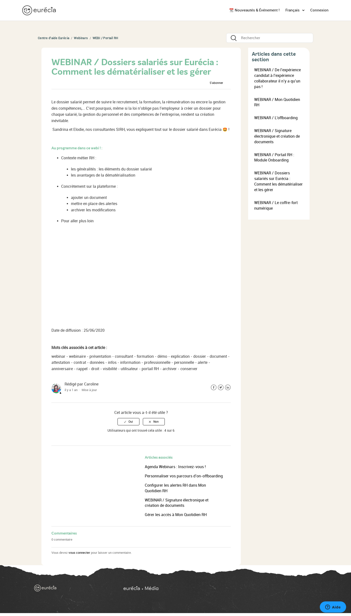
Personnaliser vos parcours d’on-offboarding (184, 476)
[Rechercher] (269, 38)
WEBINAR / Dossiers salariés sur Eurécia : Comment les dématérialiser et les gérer (278, 181)
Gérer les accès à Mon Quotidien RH (176, 514)
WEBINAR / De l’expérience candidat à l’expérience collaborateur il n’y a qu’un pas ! (277, 78)
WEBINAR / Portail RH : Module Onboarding (274, 157)
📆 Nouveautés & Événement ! (254, 10)
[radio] (128, 421)
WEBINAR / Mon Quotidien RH (277, 102)
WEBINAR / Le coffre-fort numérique (276, 205)
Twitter (221, 387)
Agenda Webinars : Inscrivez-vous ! (175, 466)
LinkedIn (228, 387)
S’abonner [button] (216, 83)
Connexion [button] (319, 10)
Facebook (214, 387)
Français (293, 10)
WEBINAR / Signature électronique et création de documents (277, 136)
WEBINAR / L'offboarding (276, 118)
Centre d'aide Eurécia (53, 38)
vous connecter (79, 552)
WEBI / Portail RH (105, 38)
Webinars (81, 38)
